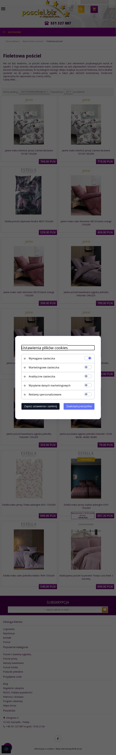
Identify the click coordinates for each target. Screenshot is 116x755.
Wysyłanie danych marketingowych (49, 385)
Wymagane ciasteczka (41, 358)
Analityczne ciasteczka (41, 376)
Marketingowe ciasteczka (43, 367)
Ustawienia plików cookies (44, 347)
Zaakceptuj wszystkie (79, 406)
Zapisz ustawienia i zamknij (40, 406)
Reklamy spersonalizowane (44, 394)
